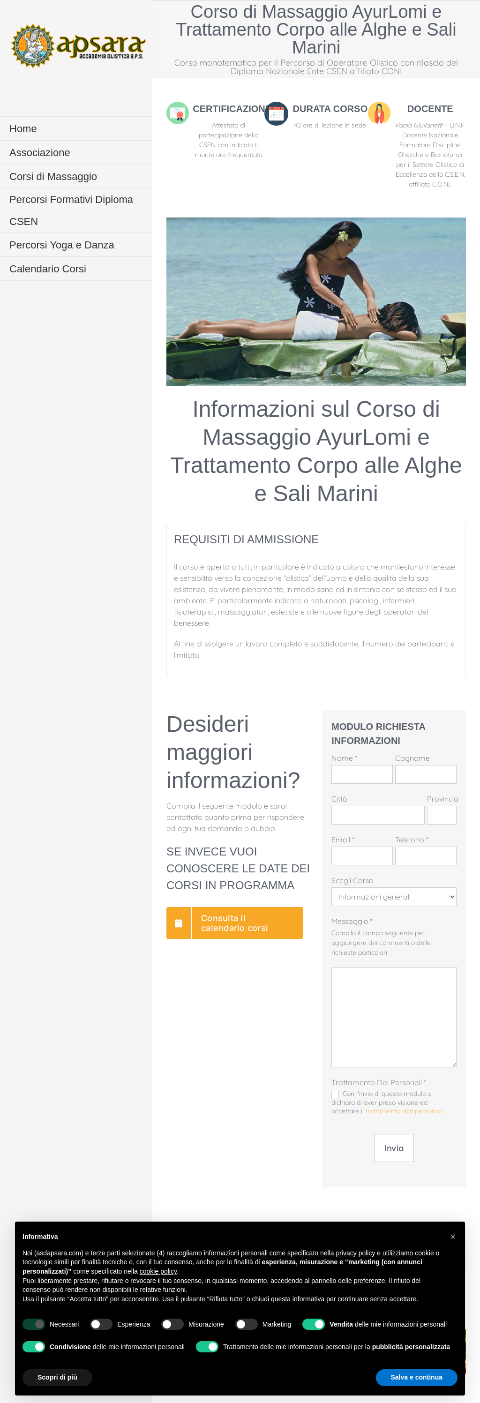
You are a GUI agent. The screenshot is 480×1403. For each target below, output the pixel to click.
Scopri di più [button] (57, 1377)
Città (339, 798)
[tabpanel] (316, 600)
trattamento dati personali (404, 1111)
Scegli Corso (352, 880)
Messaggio (352, 921)
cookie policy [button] (158, 1271)
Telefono (411, 839)
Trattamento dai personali (378, 1082)
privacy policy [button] (355, 1253)
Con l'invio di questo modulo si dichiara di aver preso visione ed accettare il (386, 1102)
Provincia (442, 798)
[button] (452, 1236)
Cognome (412, 758)
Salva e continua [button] (416, 1377)
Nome (344, 758)
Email (342, 839)
